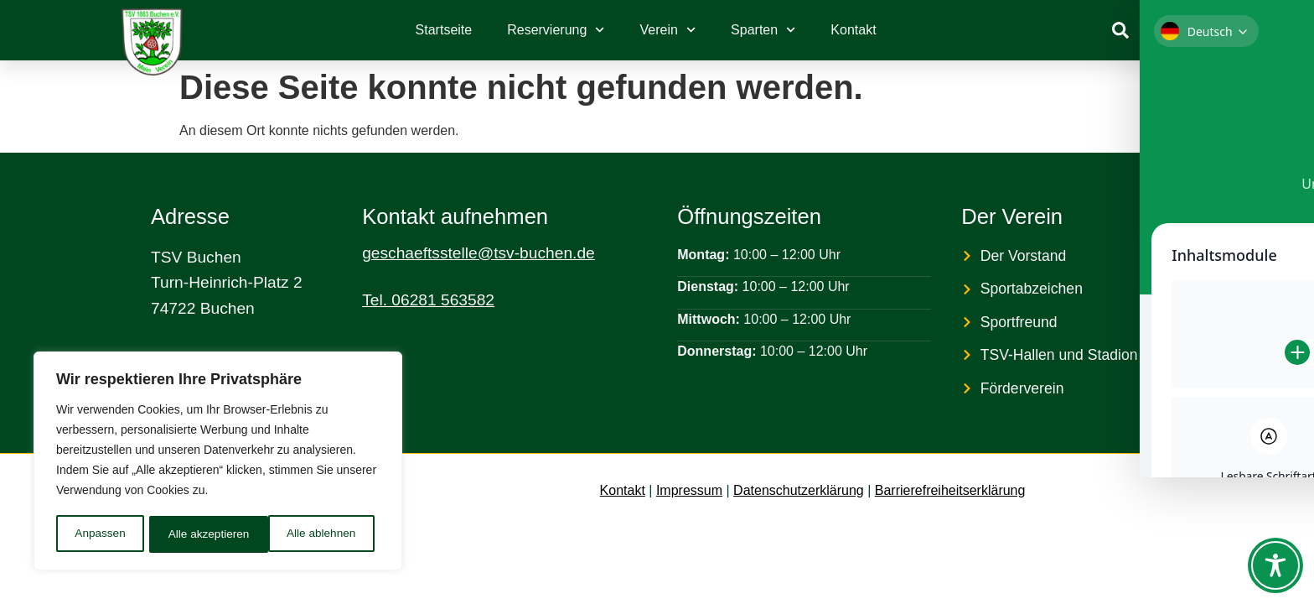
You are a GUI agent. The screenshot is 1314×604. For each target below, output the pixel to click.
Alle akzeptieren (321, 534)
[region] (218, 462)
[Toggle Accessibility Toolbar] (1275, 565)
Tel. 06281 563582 (428, 300)
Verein (668, 30)
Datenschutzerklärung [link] (798, 490)
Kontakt (853, 30)
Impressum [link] (689, 490)
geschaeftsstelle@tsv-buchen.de (478, 253)
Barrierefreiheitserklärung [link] (950, 490)
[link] (1120, 30)
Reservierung (555, 30)
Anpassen (100, 534)
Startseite (444, 30)
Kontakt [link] (622, 490)
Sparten (763, 30)
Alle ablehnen (202, 534)
